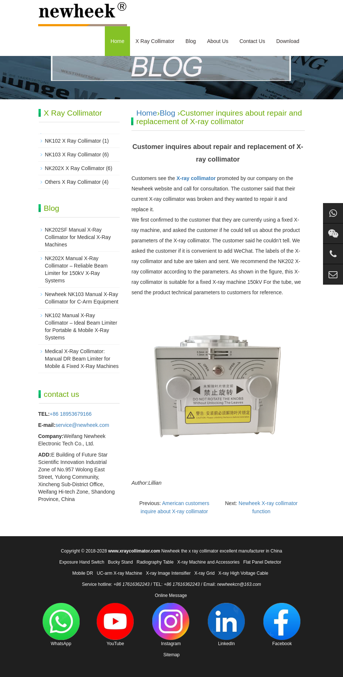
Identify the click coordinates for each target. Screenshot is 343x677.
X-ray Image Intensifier (168, 573)
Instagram (170, 624)
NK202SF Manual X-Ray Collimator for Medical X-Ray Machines (78, 237)
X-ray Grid (204, 573)
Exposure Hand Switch (81, 562)
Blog (191, 41)
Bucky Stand (120, 562)
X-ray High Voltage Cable (243, 573)
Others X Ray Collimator (73, 182)
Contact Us (252, 41)
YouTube (115, 624)
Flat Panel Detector (262, 562)
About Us (218, 41)
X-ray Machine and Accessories (208, 562)
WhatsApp (61, 624)
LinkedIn (226, 624)
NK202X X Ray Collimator (74, 168)
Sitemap (171, 654)
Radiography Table (155, 562)
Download (287, 41)
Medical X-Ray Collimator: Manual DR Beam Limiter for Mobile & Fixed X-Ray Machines (82, 358)
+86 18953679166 (70, 414)
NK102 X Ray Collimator (73, 141)
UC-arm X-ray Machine (119, 573)
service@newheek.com (82, 425)
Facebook (281, 624)
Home (117, 41)
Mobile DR (82, 573)
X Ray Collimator (155, 41)
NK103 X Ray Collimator (73, 154)
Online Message (171, 595)
